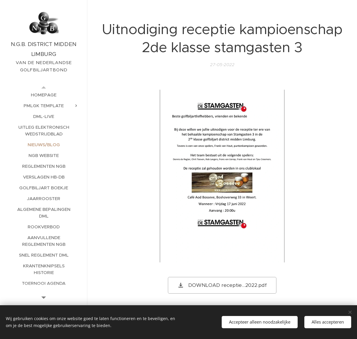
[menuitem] (44, 94)
